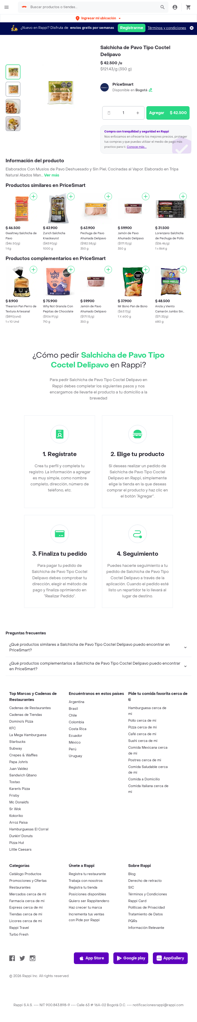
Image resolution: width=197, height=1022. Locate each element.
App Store (91, 958)
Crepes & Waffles (23, 755)
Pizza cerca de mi (142, 727)
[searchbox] (92, 7)
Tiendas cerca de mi (25, 914)
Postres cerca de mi (144, 760)
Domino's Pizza (21, 721)
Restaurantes (20, 887)
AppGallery (170, 958)
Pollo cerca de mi (142, 720)
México (75, 742)
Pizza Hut (16, 843)
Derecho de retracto (145, 881)
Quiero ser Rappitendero (89, 901)
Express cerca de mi (26, 907)
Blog (131, 874)
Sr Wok (15, 809)
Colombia (76, 722)
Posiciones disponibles (87, 894)
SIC (131, 887)
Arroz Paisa (18, 822)
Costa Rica (77, 729)
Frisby (14, 795)
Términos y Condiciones (147, 894)
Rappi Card (137, 901)
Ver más (51, 175)
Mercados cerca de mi (27, 894)
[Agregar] (33, 196)
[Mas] (137, 113)
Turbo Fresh (18, 934)
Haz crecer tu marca (85, 907)
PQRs (132, 921)
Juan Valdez (18, 769)
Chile (73, 715)
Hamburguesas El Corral (28, 829)
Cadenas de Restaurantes (30, 708)
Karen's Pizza (19, 789)
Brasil (73, 709)
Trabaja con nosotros (86, 881)
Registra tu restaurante (87, 874)
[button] (98, 18)
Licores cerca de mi (25, 921)
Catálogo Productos (25, 874)
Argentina (76, 702)
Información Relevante (146, 928)
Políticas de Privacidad (146, 907)
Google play (131, 958)
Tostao (14, 782)
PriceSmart (122, 84)
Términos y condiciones (167, 28)
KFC (12, 728)
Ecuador (75, 736)
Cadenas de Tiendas (25, 715)
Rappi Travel (19, 928)
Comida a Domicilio (144, 779)
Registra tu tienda (83, 887)
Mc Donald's (19, 802)
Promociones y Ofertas (28, 881)
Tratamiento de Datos (145, 914)
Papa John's (18, 762)
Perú (72, 749)
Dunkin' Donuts (21, 836)
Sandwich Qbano (23, 775)
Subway (15, 748)
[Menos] (109, 113)
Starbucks (17, 742)
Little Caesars (20, 849)
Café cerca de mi (142, 734)
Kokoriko (16, 816)
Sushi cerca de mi (143, 741)
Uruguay (75, 756)
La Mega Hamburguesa (27, 735)
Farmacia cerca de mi (27, 901)
